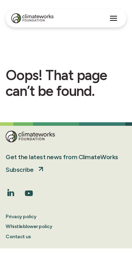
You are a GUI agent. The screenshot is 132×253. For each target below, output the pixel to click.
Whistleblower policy (29, 226)
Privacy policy (21, 217)
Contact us (18, 237)
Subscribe (20, 170)
